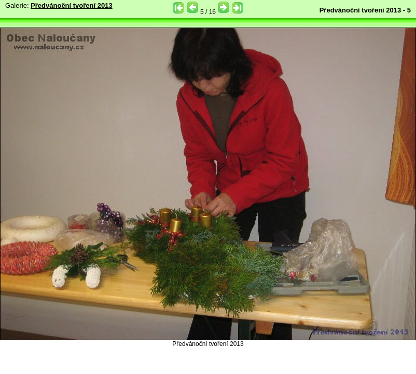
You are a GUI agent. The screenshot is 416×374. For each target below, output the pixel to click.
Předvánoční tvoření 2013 (72, 5)
